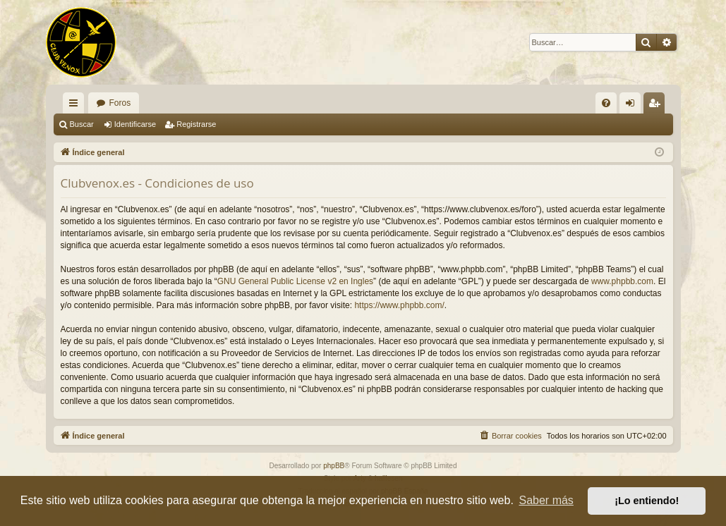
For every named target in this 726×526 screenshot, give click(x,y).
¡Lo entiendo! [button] (647, 500)
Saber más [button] (546, 500)
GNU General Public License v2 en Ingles (295, 281)
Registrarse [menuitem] (656, 106)
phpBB (333, 466)
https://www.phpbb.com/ (399, 305)
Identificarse (135, 124)
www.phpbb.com (622, 281)
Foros (120, 103)
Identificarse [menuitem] (632, 106)
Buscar (82, 124)
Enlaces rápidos (76, 106)
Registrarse (196, 124)
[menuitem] (606, 103)
